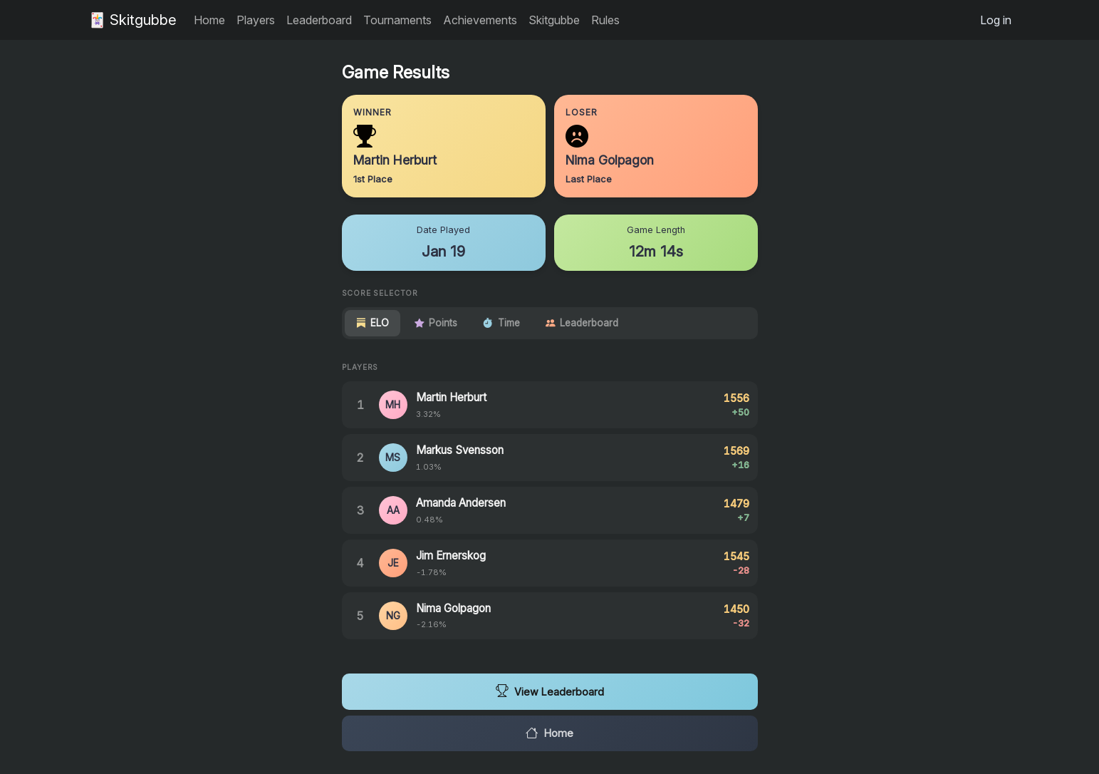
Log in (995, 20)
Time (501, 323)
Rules (605, 20)
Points (436, 323)
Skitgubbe (554, 20)
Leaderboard (319, 20)
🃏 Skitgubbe (132, 20)
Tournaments (397, 20)
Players (255, 20)
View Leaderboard (550, 691)
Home (209, 20)
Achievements (480, 20)
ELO (372, 323)
